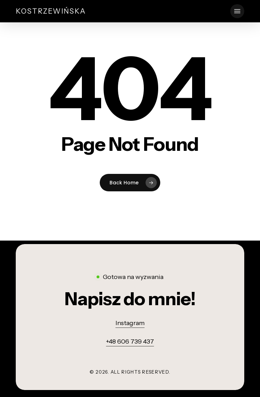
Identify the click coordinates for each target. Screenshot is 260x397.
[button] (237, 11)
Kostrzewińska (51, 11)
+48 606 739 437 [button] (130, 341)
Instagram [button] (130, 323)
